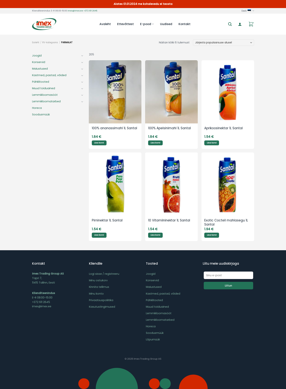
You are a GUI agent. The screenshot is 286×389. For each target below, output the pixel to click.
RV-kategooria (50, 42)
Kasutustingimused (102, 307)
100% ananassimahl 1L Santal (114, 128)
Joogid (37, 55)
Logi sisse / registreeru (104, 274)
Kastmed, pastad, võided (49, 75)
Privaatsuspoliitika (101, 300)
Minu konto (96, 293)
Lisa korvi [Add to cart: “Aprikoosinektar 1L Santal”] (212, 142)
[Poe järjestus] (223, 42)
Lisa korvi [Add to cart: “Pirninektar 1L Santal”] (99, 235)
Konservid (38, 62)
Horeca (37, 108)
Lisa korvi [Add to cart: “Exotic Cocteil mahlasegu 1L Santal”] (212, 235)
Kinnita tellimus (99, 287)
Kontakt (184, 24)
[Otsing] (230, 24)
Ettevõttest (125, 24)
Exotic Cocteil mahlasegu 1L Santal (226, 222)
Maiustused (40, 69)
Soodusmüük (41, 114)
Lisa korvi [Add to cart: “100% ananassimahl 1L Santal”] (99, 142)
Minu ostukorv (98, 280)
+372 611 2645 (90, 10)
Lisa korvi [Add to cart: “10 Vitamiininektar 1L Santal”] (155, 235)
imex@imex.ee (75, 10)
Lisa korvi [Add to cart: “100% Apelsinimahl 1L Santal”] (155, 142)
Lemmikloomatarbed (46, 101)
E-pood (147, 24)
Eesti (248, 11)
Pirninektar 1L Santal (107, 220)
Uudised (166, 24)
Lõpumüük (153, 339)
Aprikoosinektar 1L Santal (223, 128)
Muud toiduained (43, 88)
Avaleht (105, 24)
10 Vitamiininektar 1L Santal (169, 220)
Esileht (35, 42)
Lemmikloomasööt (45, 95)
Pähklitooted (40, 82)
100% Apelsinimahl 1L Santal (169, 128)
